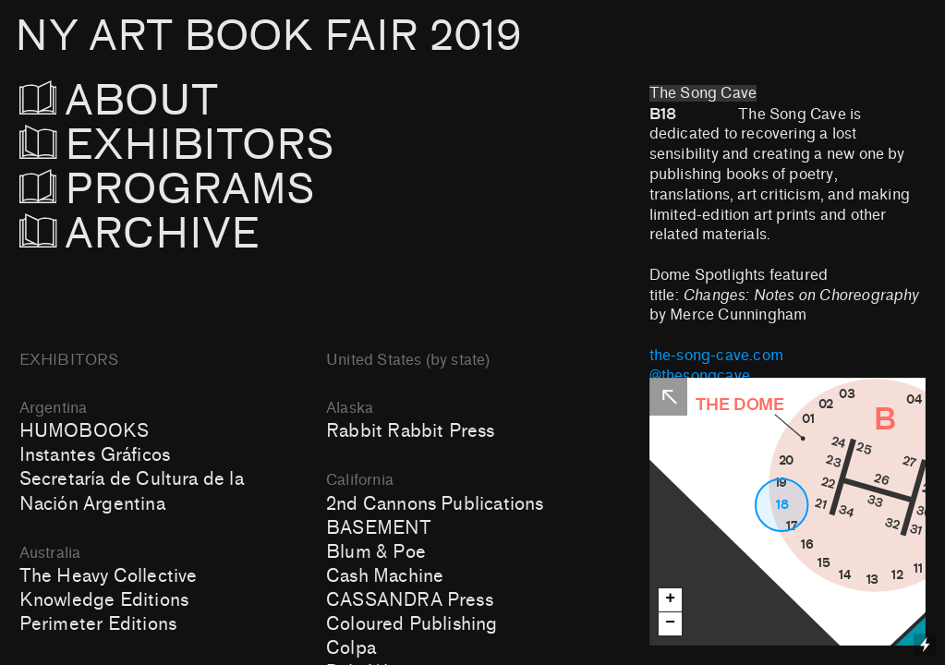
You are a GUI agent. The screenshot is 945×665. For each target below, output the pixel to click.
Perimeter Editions (97, 624)
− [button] (670, 623)
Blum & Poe (376, 552)
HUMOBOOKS (84, 431)
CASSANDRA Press (409, 600)
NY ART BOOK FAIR (268, 36)
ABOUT (144, 101)
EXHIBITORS (226, 145)
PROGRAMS (177, 189)
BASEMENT (379, 528)
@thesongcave (699, 376)
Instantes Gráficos (94, 455)
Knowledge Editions (103, 600)
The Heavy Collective (108, 576)
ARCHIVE (139, 234)
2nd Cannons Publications (434, 504)
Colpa (351, 648)
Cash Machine (384, 576)
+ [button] (670, 599)
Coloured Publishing (412, 624)
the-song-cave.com (716, 355)
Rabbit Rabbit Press (410, 431)
